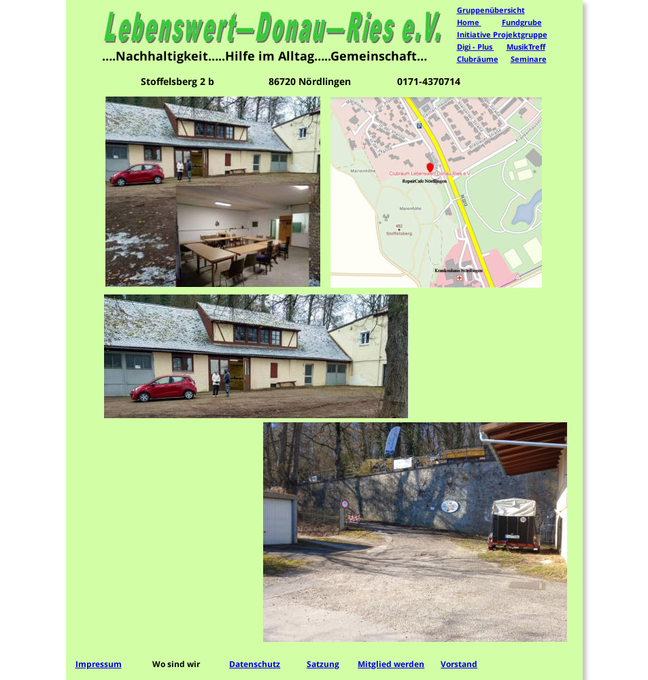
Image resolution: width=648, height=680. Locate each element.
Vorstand (459, 664)
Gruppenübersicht (491, 10)
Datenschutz (254, 664)
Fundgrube (522, 22)
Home (469, 22)
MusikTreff (526, 46)
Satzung (323, 664)
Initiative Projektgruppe (502, 34)
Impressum (98, 664)
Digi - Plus (475, 46)
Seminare (529, 59)
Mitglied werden (391, 664)
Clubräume (477, 59)
